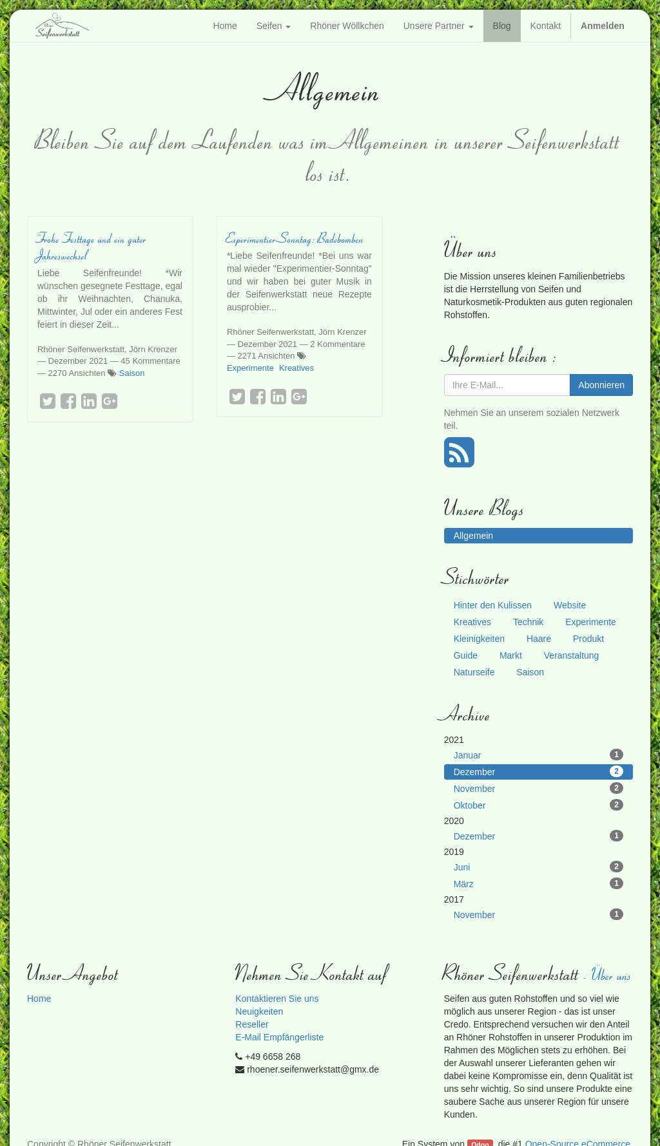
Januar (538, 754)
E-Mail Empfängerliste (279, 1037)
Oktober (538, 805)
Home (39, 998)
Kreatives (296, 368)
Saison (132, 373)
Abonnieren (601, 385)
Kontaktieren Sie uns (276, 998)
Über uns (612, 974)
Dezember (538, 771)
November (538, 788)
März (538, 883)
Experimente (250, 368)
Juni (538, 866)
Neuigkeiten (259, 1011)
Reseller (251, 1024)
